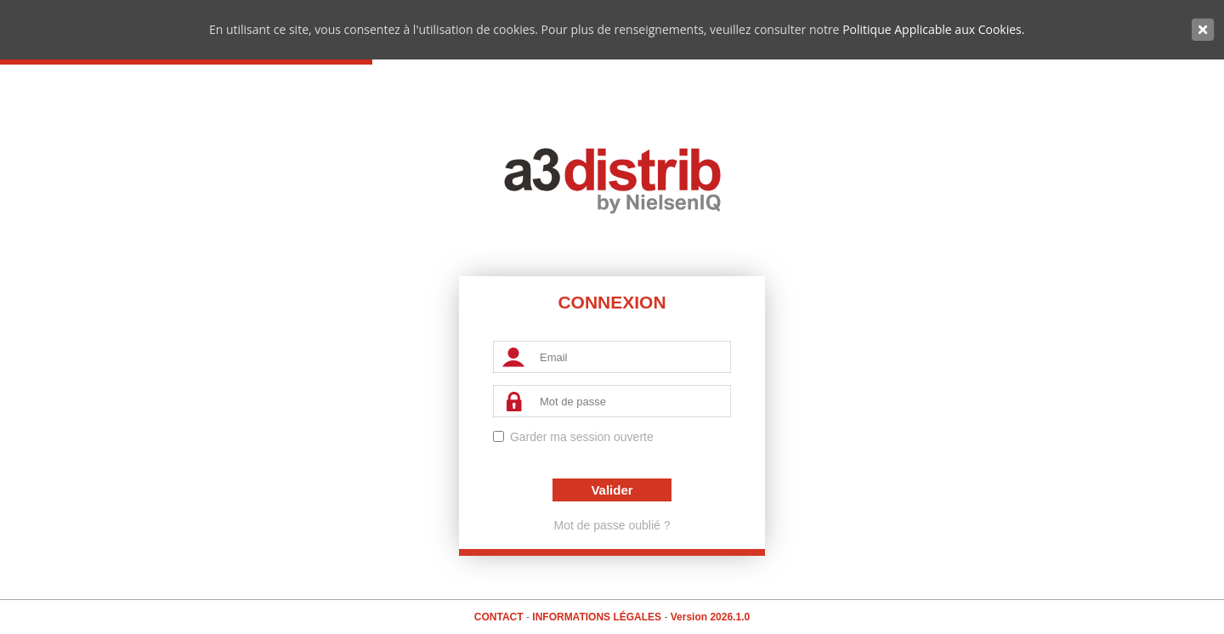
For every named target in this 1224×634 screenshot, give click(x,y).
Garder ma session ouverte (582, 437)
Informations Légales (598, 617)
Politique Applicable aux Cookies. (933, 29)
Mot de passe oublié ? (612, 525)
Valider (611, 490)
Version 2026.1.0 (710, 617)
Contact (500, 617)
